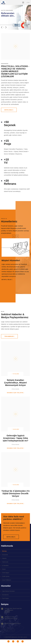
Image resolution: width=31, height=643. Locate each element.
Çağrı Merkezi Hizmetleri (8, 591)
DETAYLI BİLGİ (8, 110)
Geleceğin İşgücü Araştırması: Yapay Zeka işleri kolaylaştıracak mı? (15, 438)
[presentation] (1, 27)
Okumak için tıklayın (15, 392)
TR (27, 2)
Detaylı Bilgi (7, 279)
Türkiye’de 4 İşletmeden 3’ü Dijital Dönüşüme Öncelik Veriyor (16, 493)
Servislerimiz (5, 594)
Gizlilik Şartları (5, 576)
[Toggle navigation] (23, 2)
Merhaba (4, 551)
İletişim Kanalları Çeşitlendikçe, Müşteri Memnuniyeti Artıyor (15, 382)
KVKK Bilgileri (5, 572)
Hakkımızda (5, 562)
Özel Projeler (5, 598)
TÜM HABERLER (9, 336)
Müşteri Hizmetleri (11, 260)
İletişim (4, 569)
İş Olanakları (5, 565)
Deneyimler (5, 554)
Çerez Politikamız (6, 580)
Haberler (4, 558)
